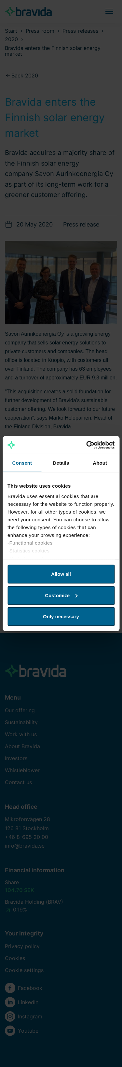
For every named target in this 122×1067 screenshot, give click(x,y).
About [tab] (100, 463)
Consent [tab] (22, 463)
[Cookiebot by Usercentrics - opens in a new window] (87, 445)
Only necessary (61, 616)
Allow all (61, 574)
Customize (61, 595)
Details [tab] (61, 463)
